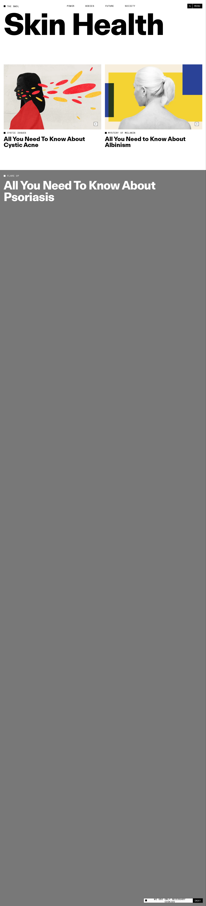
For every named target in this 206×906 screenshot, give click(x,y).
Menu (197, 6)
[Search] (189, 6)
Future (109, 6)
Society (130, 6)
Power (70, 6)
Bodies (89, 6)
